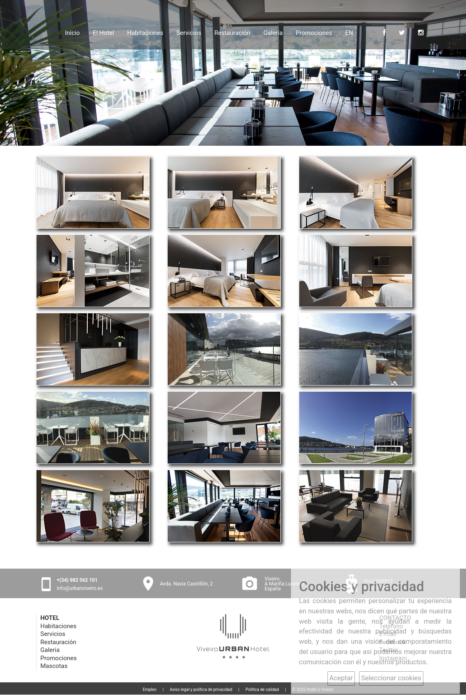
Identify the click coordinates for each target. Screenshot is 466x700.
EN (349, 33)
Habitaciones (145, 32)
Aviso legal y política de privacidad (201, 689)
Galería (273, 32)
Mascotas (54, 666)
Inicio (72, 32)
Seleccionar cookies (391, 678)
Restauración (232, 32)
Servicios (188, 32)
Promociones (314, 32)
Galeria (50, 650)
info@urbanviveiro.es (80, 588)
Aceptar (341, 678)
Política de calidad (262, 689)
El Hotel (103, 32)
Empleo (150, 689)
